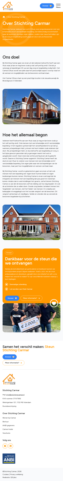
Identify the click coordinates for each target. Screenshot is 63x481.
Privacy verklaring (16, 474)
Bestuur (6, 422)
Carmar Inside (8, 429)
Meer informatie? (30, 298)
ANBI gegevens (8, 425)
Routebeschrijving (9, 406)
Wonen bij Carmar (9, 418)
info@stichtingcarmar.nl (15, 395)
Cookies (6, 474)
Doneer (45, 6)
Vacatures (6, 433)
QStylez (13, 477)
